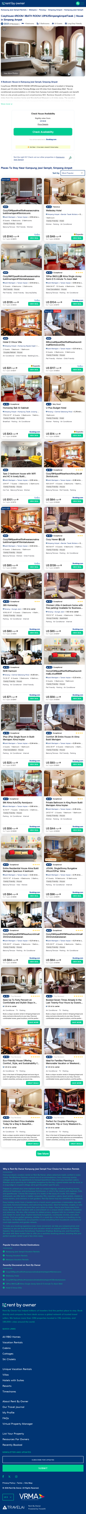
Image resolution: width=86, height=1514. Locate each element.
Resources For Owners (16, 1439)
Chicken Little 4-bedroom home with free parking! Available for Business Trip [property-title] (64, 606)
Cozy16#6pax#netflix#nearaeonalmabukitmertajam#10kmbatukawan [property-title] (21, 540)
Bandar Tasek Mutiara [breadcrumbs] (69, 214)
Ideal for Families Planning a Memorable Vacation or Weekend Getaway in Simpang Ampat (62, 1062)
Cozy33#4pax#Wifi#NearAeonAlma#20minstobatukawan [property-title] (21, 935)
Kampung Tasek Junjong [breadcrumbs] (27, 412)
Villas (6, 1374)
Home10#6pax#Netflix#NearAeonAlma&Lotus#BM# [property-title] (63, 672)
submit (43, 1468)
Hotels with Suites (13, 1380)
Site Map (28, 1483)
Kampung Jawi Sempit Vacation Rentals (23, 1251)
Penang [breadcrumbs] (50, 412)
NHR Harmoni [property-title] (10, 671)
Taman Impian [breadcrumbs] (22, 217)
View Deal (34, 238)
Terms (19, 1483)
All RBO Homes (12, 1336)
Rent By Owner (15, 1488)
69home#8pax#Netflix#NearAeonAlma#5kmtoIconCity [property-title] (63, 343)
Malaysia (33, 9)
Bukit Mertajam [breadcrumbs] (9, 217)
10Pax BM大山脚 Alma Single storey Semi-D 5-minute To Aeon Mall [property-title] (63, 277)
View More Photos (11, 73)
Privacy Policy (9, 1483)
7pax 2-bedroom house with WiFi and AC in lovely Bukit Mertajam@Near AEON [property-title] (19, 475)
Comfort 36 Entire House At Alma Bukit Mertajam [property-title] (62, 738)
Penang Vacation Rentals (17, 1255)
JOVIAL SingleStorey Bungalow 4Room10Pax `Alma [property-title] (61, 869)
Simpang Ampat (55, 9)
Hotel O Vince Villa (14, 1287)
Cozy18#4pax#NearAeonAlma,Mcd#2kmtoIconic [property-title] (64, 475)
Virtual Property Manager (18, 1423)
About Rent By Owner (15, 1401)
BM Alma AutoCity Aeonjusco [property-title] (17, 802)
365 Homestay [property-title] (10, 605)
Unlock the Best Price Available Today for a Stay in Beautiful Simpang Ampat (18, 1122)
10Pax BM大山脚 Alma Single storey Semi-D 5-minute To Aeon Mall (34, 1283)
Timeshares (9, 1391)
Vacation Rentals (13, 1342)
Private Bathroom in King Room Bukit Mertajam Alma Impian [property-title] (64, 804)
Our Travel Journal (13, 1407)
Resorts (7, 1386)
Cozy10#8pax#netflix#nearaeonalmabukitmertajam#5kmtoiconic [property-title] (21, 212)
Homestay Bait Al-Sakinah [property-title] (16, 408)
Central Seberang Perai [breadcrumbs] (63, 412)
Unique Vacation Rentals (17, 1369)
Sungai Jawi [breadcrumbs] (16, 609)
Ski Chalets (9, 1359)
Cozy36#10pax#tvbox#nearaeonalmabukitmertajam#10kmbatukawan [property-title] (21, 277)
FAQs (6, 1418)
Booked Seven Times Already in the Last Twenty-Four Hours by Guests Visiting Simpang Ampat (63, 1001)
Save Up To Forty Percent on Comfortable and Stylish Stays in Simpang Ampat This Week (19, 1001)
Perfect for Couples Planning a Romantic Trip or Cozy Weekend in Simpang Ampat (63, 1122)
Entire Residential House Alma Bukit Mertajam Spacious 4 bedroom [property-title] (21, 869)
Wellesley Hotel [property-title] (53, 210)
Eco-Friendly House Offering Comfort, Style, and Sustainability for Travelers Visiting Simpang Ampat (21, 1062)
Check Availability (43, 132)
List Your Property (13, 1433)
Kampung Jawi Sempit (73, 9)
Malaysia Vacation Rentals (17, 1259)
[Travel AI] (13, 1507)
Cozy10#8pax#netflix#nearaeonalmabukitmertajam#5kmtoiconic (33, 1271)
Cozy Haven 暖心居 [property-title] (55, 539)
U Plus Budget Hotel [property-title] (56, 408)
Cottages (8, 1353)
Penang (42, 9)
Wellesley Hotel (12, 1275)
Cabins (7, 1348)
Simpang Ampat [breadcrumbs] (53, 214)
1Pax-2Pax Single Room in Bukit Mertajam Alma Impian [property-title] (18, 738)
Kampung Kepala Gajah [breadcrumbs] (27, 346)
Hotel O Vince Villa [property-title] (12, 342)
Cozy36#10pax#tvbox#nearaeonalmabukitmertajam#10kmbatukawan (36, 1279)
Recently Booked (12, 1444)
